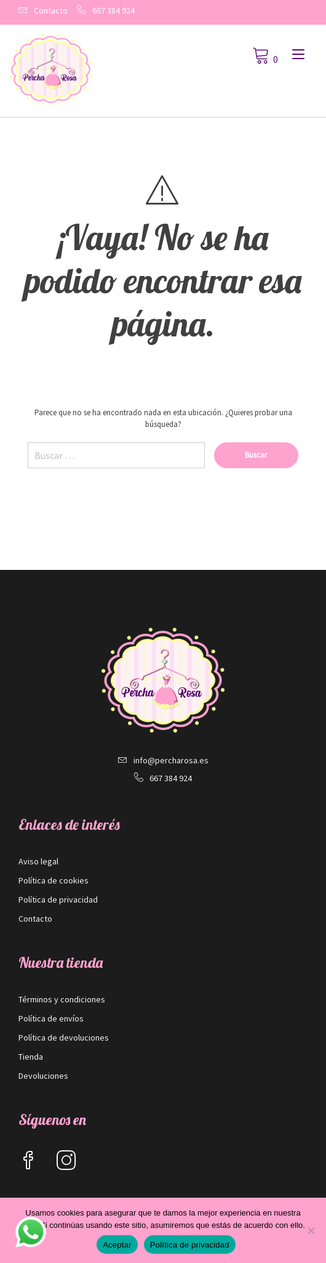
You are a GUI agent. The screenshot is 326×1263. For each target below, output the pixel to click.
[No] (310, 1230)
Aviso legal (38, 861)
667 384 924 (113, 10)
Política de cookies (53, 880)
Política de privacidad (58, 899)
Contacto (51, 10)
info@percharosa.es (171, 760)
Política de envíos (51, 1018)
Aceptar (117, 1244)
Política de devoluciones (63, 1037)
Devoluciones (43, 1075)
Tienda (30, 1056)
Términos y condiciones (61, 999)
